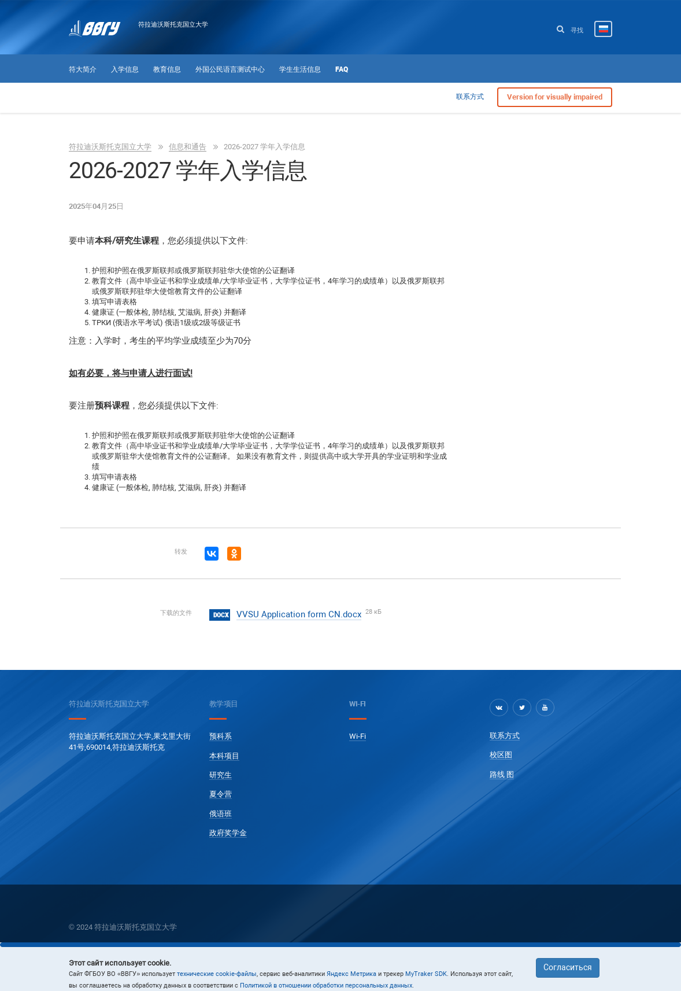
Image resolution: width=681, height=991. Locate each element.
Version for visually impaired (554, 97)
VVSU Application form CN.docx (298, 614)
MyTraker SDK (426, 974)
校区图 (501, 754)
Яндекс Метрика (351, 974)
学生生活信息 (300, 69)
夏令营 (220, 794)
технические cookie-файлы (217, 974)
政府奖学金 (228, 832)
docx (220, 615)
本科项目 (224, 755)
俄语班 (220, 813)
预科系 (220, 736)
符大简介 (83, 69)
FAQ (341, 69)
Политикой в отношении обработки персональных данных (326, 985)
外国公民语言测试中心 (230, 69)
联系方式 (470, 97)
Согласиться (567, 967)
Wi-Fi (357, 736)
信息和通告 (187, 146)
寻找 (570, 29)
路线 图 (502, 774)
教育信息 (167, 69)
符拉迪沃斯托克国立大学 (173, 24)
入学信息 (125, 69)
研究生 (220, 775)
